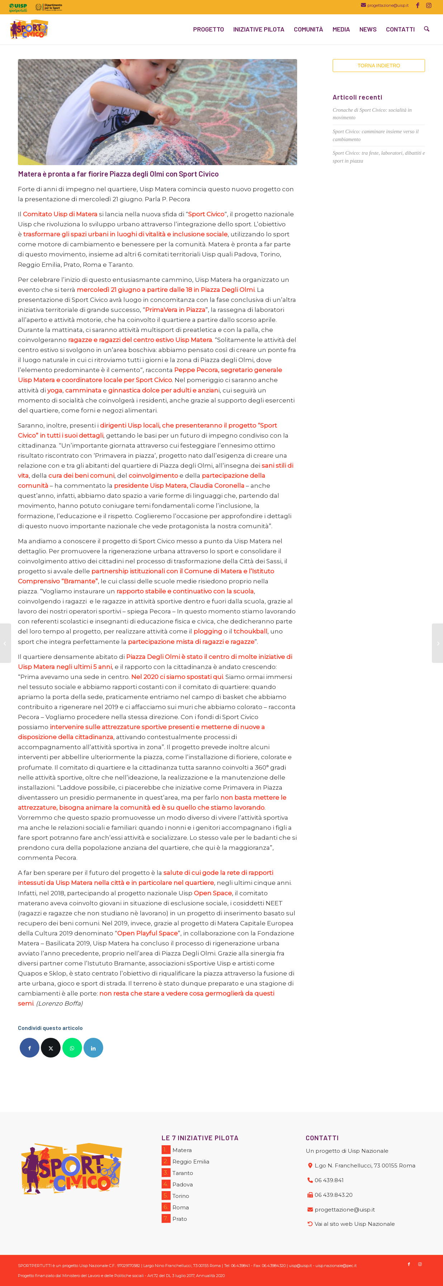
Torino (175, 1195)
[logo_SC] (29, 29)
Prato (174, 1218)
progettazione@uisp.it (388, 5)
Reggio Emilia (185, 1161)
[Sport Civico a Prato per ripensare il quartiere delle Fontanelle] (437, 643)
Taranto (177, 1172)
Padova (177, 1184)
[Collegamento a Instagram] (428, 5)
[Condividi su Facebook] (29, 1048)
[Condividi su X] (51, 1048)
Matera (177, 1149)
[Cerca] (427, 29)
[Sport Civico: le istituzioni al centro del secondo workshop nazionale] (5, 643)
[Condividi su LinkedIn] (93, 1048)
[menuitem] (20, 8)
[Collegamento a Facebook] (418, 5)
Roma (175, 1207)
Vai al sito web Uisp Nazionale (355, 1223)
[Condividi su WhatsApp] (72, 1048)
